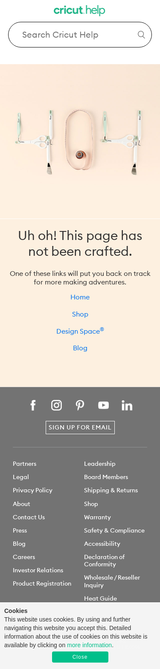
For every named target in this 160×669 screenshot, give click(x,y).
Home (80, 297)
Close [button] (80, 657)
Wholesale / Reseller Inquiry (112, 581)
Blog (80, 347)
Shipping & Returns (111, 490)
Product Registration (42, 583)
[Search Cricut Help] (80, 34)
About (21, 504)
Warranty (97, 517)
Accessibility (102, 544)
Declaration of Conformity (104, 560)
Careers (24, 557)
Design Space (80, 331)
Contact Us (29, 517)
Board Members (106, 477)
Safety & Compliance (114, 530)
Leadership (100, 464)
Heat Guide (100, 598)
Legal (21, 477)
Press (20, 530)
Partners (24, 464)
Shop (80, 314)
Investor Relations (38, 570)
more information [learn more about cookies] (89, 645)
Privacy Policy (32, 490)
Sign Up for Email (80, 427)
